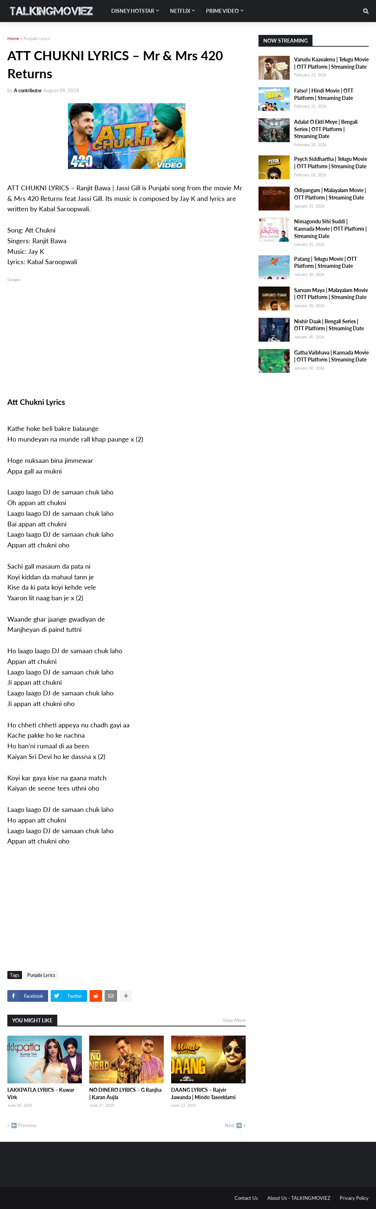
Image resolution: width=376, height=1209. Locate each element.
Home (13, 38)
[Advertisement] (126, 334)
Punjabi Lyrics (37, 38)
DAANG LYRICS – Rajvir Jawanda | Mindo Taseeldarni (203, 1093)
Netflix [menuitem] (180, 11)
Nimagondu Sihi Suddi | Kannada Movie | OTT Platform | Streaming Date (330, 228)
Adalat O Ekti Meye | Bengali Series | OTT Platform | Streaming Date (326, 129)
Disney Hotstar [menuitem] (132, 11)
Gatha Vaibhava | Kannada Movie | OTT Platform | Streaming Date (331, 356)
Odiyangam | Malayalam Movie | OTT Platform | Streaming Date (330, 194)
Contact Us (246, 1198)
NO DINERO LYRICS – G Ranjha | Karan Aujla (125, 1093)
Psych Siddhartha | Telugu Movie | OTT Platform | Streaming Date (330, 162)
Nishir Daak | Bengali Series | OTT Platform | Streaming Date (329, 325)
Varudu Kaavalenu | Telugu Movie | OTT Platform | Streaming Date (331, 63)
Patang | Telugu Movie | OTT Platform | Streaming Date (325, 262)
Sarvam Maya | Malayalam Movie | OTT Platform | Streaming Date (331, 294)
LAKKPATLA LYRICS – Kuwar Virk (40, 1093)
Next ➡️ (233, 1125)
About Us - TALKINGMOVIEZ (298, 1198)
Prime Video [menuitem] (222, 11)
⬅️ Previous (23, 1125)
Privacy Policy (354, 1198)
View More (234, 1020)
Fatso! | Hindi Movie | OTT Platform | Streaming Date (323, 94)
